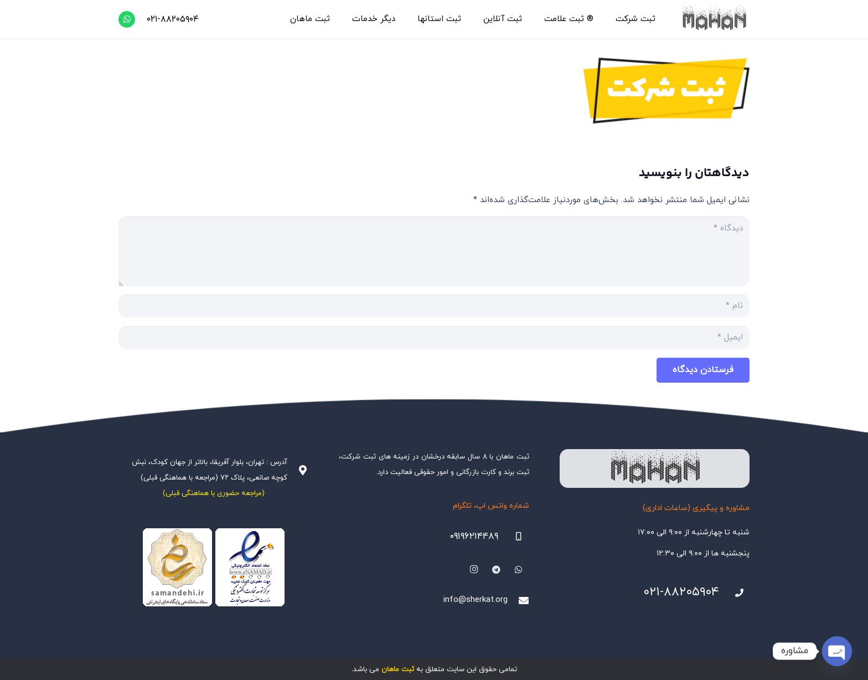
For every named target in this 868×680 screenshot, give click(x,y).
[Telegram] (496, 569)
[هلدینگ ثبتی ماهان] (714, 19)
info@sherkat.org (475, 600)
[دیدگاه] (434, 251)
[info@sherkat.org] (518, 600)
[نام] (434, 306)
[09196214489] (513, 536)
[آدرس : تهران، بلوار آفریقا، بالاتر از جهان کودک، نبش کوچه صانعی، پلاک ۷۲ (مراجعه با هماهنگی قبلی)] (297, 470)
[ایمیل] (434, 337)
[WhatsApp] (126, 19)
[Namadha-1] (213, 567)
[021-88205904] (734, 593)
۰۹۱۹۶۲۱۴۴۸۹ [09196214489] (474, 536)
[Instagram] (473, 569)
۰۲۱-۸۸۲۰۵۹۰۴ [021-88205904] (681, 592)
